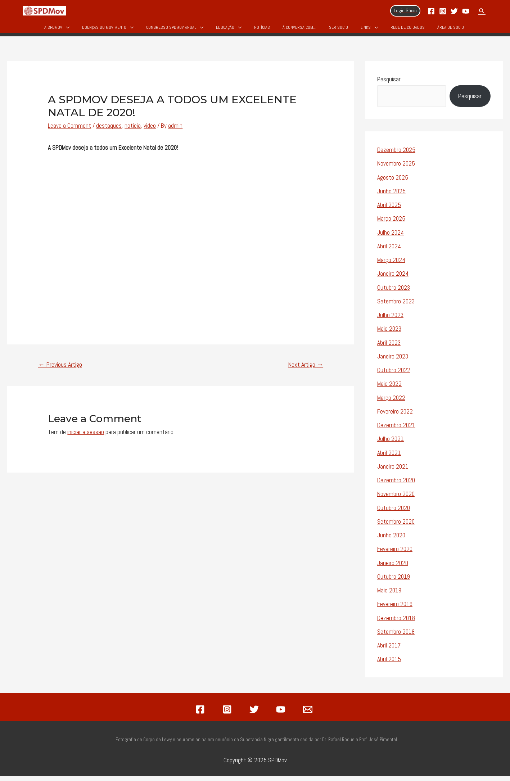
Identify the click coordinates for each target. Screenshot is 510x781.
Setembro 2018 (396, 636)
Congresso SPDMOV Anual (171, 29)
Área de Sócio (450, 29)
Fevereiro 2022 (395, 416)
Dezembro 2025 (396, 155)
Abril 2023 (389, 347)
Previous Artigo (60, 369)
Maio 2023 (389, 334)
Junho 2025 (391, 196)
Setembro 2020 (396, 526)
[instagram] (228, 714)
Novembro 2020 (396, 499)
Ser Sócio (338, 29)
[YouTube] (465, 11)
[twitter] (255, 714)
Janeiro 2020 (392, 568)
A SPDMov (53, 29)
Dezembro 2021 (396, 430)
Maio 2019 (389, 595)
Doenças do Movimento (104, 29)
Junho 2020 (391, 540)
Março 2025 (391, 223)
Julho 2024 (390, 237)
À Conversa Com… (299, 29)
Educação (225, 29)
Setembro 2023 (396, 306)
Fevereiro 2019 (394, 609)
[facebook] (201, 714)
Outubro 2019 (393, 581)
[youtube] (282, 714)
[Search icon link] (482, 10)
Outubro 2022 (393, 375)
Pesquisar (389, 84)
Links (366, 29)
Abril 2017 (389, 650)
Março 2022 (391, 402)
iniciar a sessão (85, 437)
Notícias (262, 29)
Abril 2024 (389, 251)
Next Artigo (305, 369)
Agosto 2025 (392, 182)
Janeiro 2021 (393, 471)
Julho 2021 (390, 444)
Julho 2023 (390, 320)
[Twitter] (454, 11)
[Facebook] (431, 11)
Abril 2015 (389, 664)
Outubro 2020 (393, 512)
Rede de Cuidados (408, 29)
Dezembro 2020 (396, 485)
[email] (309, 714)
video (150, 131)
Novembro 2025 (396, 168)
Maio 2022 (389, 389)
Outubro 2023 (393, 292)
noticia (133, 131)
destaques (109, 131)
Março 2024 (391, 265)
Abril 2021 (389, 457)
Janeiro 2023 (392, 361)
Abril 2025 (389, 210)
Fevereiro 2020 (394, 554)
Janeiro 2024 (393, 279)
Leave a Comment (69, 131)
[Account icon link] (405, 11)
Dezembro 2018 (396, 623)
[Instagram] (442, 11)
